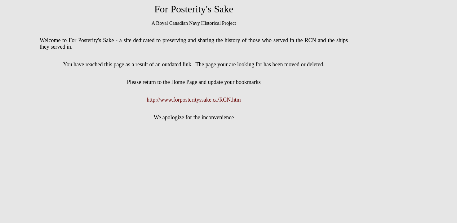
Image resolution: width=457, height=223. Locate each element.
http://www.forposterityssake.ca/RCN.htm (194, 100)
